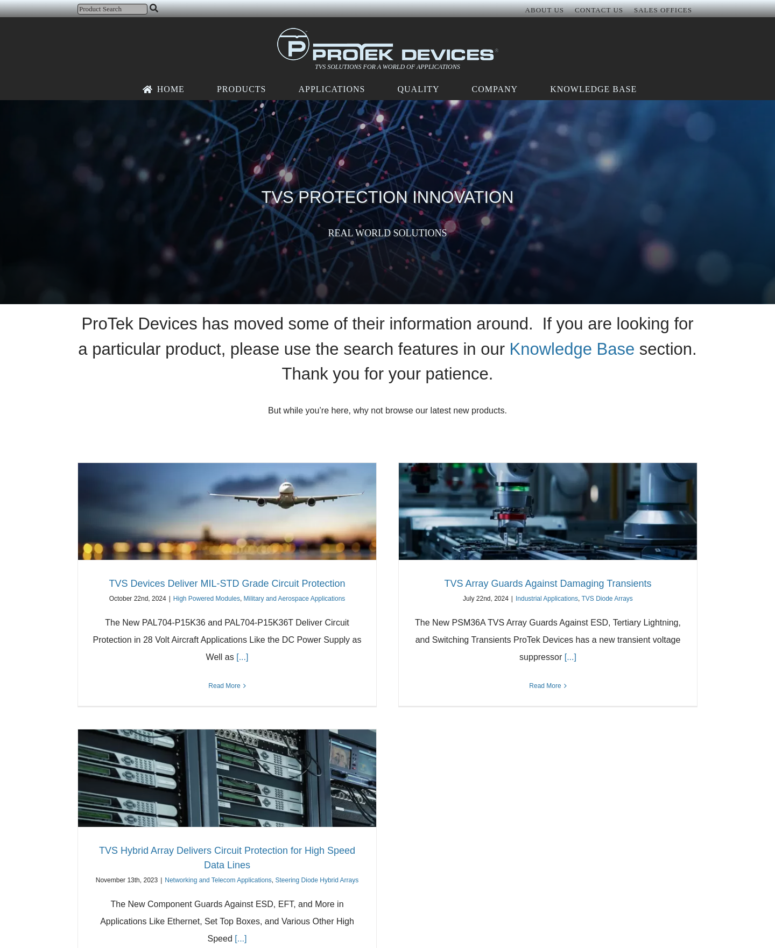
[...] (241, 657)
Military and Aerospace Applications (295, 598)
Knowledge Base (572, 349)
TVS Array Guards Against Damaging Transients (547, 583)
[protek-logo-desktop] (387, 32)
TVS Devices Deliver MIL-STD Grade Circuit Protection (227, 583)
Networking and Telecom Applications (218, 880)
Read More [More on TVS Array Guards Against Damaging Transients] (545, 686)
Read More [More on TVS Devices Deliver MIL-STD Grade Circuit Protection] (224, 686)
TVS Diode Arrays (607, 598)
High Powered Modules (206, 598)
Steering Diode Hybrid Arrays (317, 880)
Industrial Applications (547, 598)
